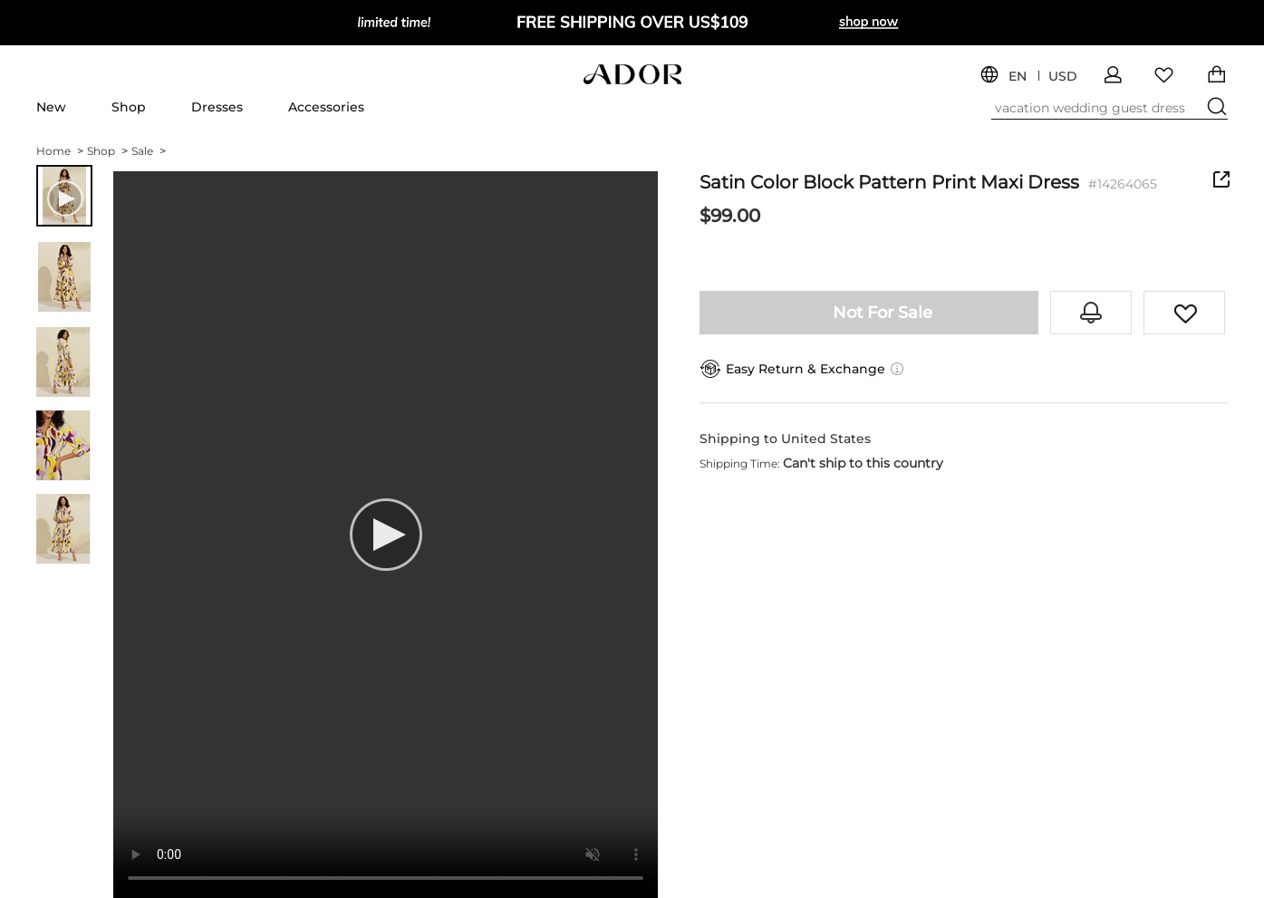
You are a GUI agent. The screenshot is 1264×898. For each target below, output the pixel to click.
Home (59, 151)
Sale (148, 151)
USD (1062, 76)
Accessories (326, 107)
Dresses (217, 107)
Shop (128, 107)
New (51, 107)
